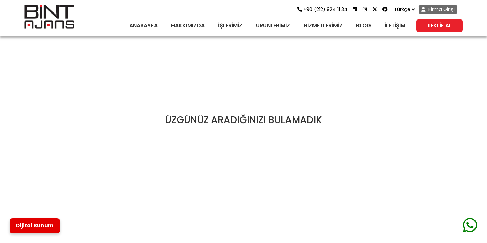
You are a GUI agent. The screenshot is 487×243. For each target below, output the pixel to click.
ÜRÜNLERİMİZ (273, 25)
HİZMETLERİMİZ (323, 25)
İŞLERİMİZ (230, 25)
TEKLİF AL (439, 25)
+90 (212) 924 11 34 (322, 9)
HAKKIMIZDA (188, 25)
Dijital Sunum (35, 225)
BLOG (363, 25)
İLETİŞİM (395, 25)
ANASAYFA (143, 25)
